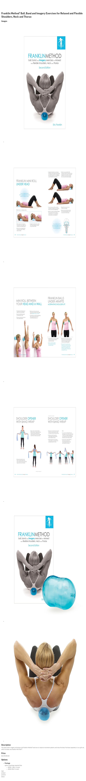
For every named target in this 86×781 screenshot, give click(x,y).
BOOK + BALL (14, 767)
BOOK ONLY (13, 769)
